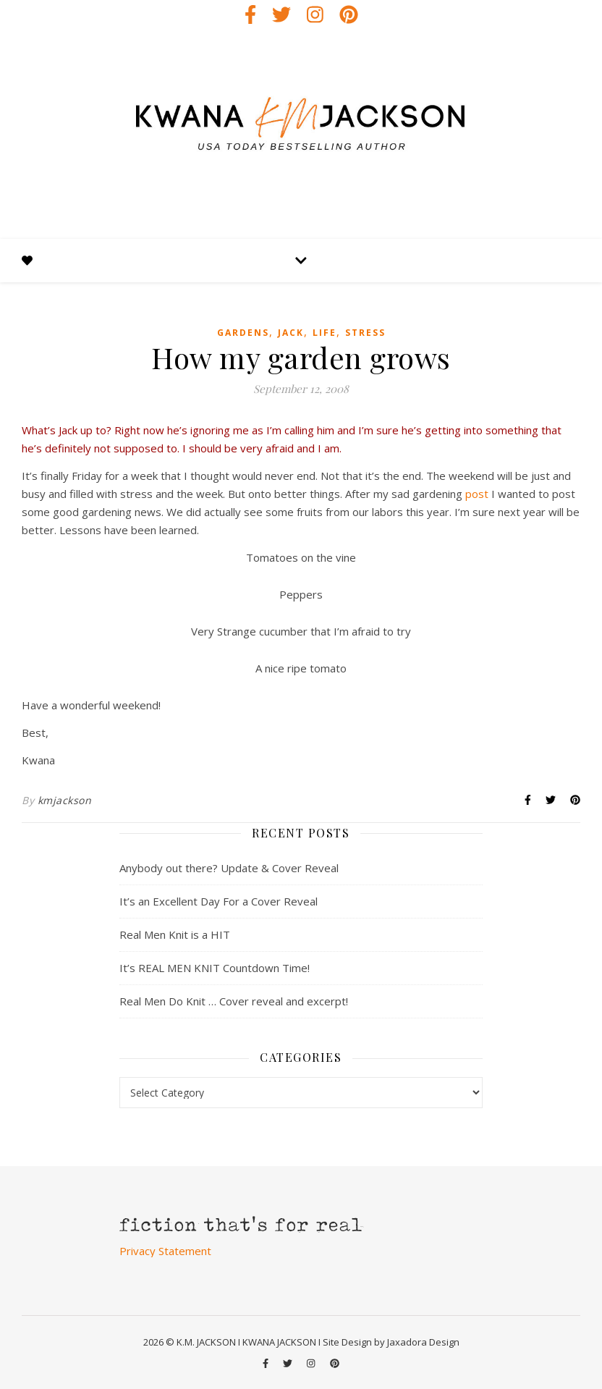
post (476, 493)
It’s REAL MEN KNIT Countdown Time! (214, 968)
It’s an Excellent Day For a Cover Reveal (218, 901)
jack (291, 332)
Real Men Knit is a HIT (174, 934)
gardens (243, 332)
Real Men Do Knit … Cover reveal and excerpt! (233, 1001)
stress (365, 332)
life (324, 332)
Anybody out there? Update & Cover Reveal (229, 868)
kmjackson (65, 800)
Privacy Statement (165, 1251)
